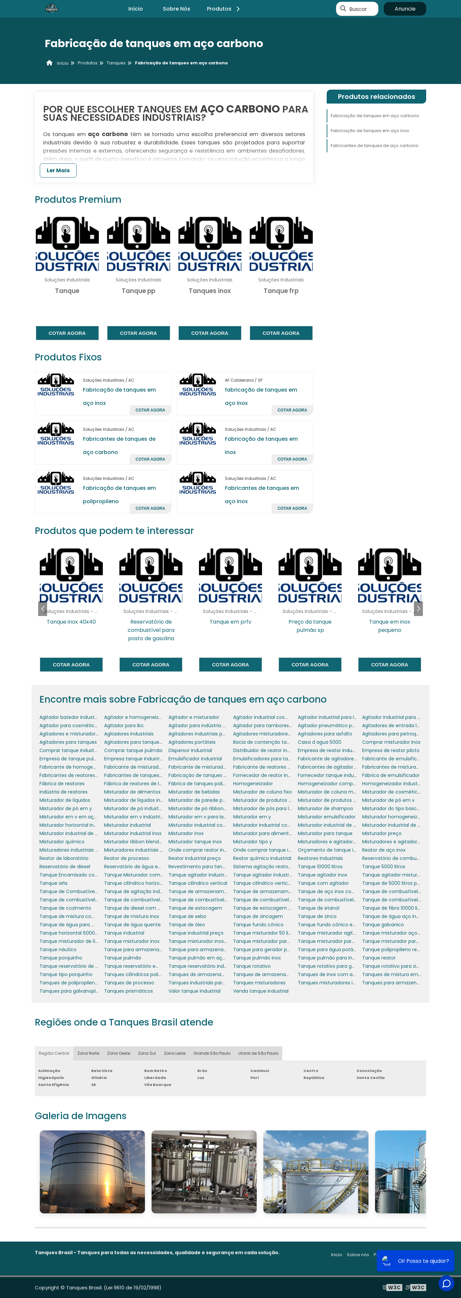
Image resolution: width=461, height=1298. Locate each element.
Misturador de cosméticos (392, 792)
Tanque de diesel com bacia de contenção (154, 908)
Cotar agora (67, 333)
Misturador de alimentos (132, 792)
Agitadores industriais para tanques (209, 733)
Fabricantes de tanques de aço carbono (375, 145)
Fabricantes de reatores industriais (79, 775)
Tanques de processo (129, 982)
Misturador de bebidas (194, 792)
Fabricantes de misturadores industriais (407, 767)
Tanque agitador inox (322, 875)
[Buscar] (343, 9)
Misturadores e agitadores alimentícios (343, 841)
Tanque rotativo (252, 966)
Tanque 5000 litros (383, 866)
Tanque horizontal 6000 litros (73, 933)
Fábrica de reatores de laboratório (143, 783)
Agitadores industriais (129, 733)
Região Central (54, 1053)
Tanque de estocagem (195, 908)
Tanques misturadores (259, 982)
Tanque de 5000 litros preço (395, 883)
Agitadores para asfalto (325, 733)
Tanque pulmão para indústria (333, 957)
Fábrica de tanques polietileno (203, 783)
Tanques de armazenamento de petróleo (281, 974)
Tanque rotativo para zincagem (399, 966)
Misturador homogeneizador (395, 816)
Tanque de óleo (186, 924)
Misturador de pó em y (65, 808)
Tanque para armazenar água (203, 949)
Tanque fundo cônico (258, 924)
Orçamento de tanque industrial (335, 850)
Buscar (358, 9)
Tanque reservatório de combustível (81, 966)
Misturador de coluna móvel (330, 792)
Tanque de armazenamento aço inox (212, 891)
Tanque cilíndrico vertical (197, 883)
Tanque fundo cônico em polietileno (340, 924)
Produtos (224, 9)
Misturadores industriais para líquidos (82, 850)
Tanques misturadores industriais (336, 982)
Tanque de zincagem (258, 916)
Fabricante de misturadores (200, 767)
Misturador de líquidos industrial (140, 800)
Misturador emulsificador (327, 816)
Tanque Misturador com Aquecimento (148, 875)
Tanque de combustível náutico (141, 899)
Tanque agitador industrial (199, 875)
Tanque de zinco (317, 916)
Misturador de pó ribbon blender (205, 808)
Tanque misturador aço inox (395, 933)
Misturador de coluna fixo (262, 792)
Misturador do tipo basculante (397, 808)
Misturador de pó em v (388, 800)
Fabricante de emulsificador (395, 758)
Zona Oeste (118, 1053)
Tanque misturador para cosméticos (276, 941)
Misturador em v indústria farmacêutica (150, 816)
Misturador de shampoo (325, 808)
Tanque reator (379, 957)
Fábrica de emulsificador (391, 775)
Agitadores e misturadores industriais (82, 733)
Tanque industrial (124, 933)
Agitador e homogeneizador (136, 717)
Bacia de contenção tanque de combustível (284, 742)
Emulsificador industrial (195, 758)
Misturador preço (382, 833)
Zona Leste (174, 1053)
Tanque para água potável (329, 949)
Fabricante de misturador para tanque (148, 767)
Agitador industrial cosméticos (268, 717)
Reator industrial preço (194, 858)
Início (135, 9)
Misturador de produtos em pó (268, 800)
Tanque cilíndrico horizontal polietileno (149, 883)
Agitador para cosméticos (69, 725)
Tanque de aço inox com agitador (337, 891)
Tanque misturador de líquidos (74, 941)
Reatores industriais (320, 858)
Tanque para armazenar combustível (147, 949)
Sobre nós (358, 1255)
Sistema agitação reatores (264, 866)
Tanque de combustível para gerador (341, 899)
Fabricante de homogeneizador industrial (87, 767)
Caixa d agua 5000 (319, 742)
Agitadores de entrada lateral (396, 725)
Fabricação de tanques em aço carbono (375, 116)
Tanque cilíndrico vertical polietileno (275, 883)
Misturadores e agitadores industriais (404, 841)
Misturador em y (252, 816)
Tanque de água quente (132, 924)
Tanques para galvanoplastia (73, 991)
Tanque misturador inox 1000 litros (208, 941)
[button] (418, 608)
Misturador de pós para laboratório (273, 808)
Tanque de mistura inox (131, 916)
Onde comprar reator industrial (204, 850)
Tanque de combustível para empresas (279, 899)
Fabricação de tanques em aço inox (370, 130)
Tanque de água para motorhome (79, 924)
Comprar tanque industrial (70, 750)
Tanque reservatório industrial (203, 966)
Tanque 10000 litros (320, 866)
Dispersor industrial (190, 750)
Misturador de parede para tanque (208, 800)
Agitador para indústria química (205, 725)
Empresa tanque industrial (134, 758)
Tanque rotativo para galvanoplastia (340, 966)
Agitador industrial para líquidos (334, 717)
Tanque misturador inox (132, 941)
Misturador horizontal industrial (74, 825)
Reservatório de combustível (395, 858)
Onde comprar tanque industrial (270, 850)
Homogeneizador (253, 783)
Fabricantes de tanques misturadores (147, 775)
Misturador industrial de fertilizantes (403, 825)
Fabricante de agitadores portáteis (338, 758)
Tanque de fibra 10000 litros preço (401, 908)
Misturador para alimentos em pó (272, 833)
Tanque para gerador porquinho (270, 949)
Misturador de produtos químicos (336, 800)
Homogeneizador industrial (393, 783)
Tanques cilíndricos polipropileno (142, 974)
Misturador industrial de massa (74, 833)
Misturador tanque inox (195, 841)
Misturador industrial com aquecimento (214, 825)
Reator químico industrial (262, 858)
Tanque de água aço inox (392, 916)
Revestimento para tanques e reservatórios (218, 866)
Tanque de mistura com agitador (78, 916)
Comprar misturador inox (391, 742)
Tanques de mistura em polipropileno (405, 974)
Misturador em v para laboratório (206, 816)
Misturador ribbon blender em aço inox (149, 841)
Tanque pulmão (122, 957)
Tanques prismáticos (128, 991)
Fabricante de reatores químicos (271, 767)
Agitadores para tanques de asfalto (145, 742)
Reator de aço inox (384, 850)
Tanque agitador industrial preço (271, 875)
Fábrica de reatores (62, 783)
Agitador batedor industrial (70, 717)
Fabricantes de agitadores (328, 767)
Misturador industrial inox (133, 833)
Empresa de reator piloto (391, 750)
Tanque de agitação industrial (139, 891)
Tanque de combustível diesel (74, 899)
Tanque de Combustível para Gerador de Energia (96, 891)
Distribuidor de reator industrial (268, 750)
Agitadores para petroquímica (397, 733)
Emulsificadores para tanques (267, 758)
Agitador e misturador (193, 717)
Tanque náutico (58, 949)
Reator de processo (126, 858)
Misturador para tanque (325, 833)
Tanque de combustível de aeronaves (406, 891)
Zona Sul (147, 1053)
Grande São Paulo (211, 1053)
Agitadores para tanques (68, 742)
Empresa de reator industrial (330, 750)
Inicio (336, 1255)
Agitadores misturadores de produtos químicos (288, 733)
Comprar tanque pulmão (133, 750)
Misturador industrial (127, 825)
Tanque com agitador (323, 883)
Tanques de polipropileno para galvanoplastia (92, 982)
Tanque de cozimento (65, 908)
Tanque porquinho (60, 957)
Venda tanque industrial (261, 991)
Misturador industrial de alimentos (337, 825)
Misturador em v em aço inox (73, 816)
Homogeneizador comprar (328, 783)
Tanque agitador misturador (395, 875)
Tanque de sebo (187, 916)
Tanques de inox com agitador (333, 974)
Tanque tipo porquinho (66, 974)
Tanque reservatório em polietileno (145, 966)
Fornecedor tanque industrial (331, 775)
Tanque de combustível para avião (209, 899)
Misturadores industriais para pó (141, 850)
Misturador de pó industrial (134, 808)
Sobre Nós (176, 9)
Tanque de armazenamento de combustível (285, 891)
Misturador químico (62, 841)
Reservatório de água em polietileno (146, 866)
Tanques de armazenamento (202, 974)
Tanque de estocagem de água (270, 908)
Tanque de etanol (318, 908)
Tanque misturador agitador (330, 933)
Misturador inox (186, 833)
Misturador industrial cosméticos (271, 825)
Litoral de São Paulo (258, 1053)
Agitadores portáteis (192, 742)
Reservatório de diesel (64, 866)
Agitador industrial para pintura (398, 717)
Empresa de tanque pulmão (71, 758)
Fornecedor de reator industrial (269, 775)
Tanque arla (53, 883)
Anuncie (405, 9)
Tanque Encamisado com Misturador (82, 875)
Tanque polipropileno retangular (399, 949)
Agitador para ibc (124, 725)
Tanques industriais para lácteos (206, 982)
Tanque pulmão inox (257, 957)
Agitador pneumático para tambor (338, 725)
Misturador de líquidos (64, 800)
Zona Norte (88, 1053)
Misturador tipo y (252, 841)
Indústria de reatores (63, 792)
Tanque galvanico (383, 924)
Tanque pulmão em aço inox (202, 957)
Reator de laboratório (64, 858)
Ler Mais (58, 170)
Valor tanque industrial (194, 991)
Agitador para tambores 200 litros (272, 725)
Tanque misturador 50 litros (265, 933)
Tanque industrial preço (196, 933)
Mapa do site (412, 1255)
